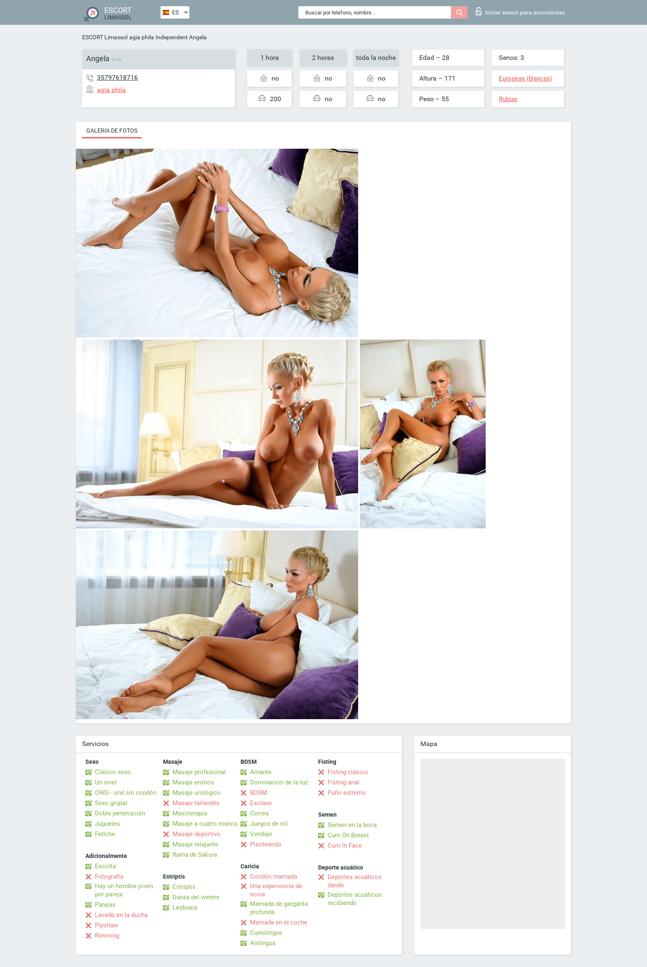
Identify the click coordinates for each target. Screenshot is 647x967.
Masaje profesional (199, 772)
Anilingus (263, 943)
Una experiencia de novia (276, 890)
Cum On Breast (348, 835)
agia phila (141, 37)
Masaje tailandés (196, 803)
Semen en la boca (352, 825)
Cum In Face (345, 845)
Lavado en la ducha (121, 915)
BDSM (258, 792)
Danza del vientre (196, 897)
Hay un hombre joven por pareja (124, 890)
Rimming (107, 935)
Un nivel (106, 782)
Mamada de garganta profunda (279, 908)
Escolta (105, 866)
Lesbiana (184, 907)
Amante (261, 772)
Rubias (508, 99)
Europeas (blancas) (525, 78)
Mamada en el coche (278, 922)
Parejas (105, 904)
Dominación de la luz (279, 782)
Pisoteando (265, 844)
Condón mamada (273, 876)
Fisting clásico (348, 772)
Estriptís (184, 887)
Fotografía (109, 876)
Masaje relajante (195, 844)
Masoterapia (189, 813)
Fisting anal (343, 782)
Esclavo (261, 803)
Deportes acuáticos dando (355, 881)
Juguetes (107, 823)
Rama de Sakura (194, 854)
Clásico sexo (113, 772)
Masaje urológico (196, 792)
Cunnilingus (266, 932)
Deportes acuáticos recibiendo (355, 899)
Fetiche (105, 834)
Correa (259, 813)
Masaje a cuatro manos (205, 823)
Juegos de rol (269, 823)
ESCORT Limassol (105, 37)
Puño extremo (347, 792)
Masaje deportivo (196, 834)
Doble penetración (120, 813)
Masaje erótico (193, 782)
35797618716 (117, 77)
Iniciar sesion (520, 11)
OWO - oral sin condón (125, 792)
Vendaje (261, 834)
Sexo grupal (111, 803)
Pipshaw (106, 925)
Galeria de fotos (111, 130)
